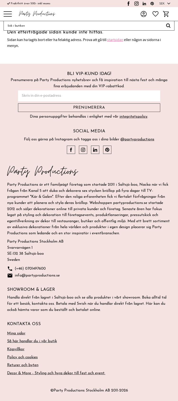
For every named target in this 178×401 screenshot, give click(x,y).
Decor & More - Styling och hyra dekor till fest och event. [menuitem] (56, 373)
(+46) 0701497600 (26, 268)
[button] (8, 14)
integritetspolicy (133, 117)
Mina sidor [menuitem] (16, 333)
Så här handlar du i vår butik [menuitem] (32, 341)
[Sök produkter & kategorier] (83, 26)
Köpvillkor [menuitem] (15, 349)
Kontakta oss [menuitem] (24, 324)
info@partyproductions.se (33, 275)
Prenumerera (89, 108)
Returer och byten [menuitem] (22, 365)
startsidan (115, 39)
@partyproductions (137, 139)
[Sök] (168, 26)
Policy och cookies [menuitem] (22, 357)
